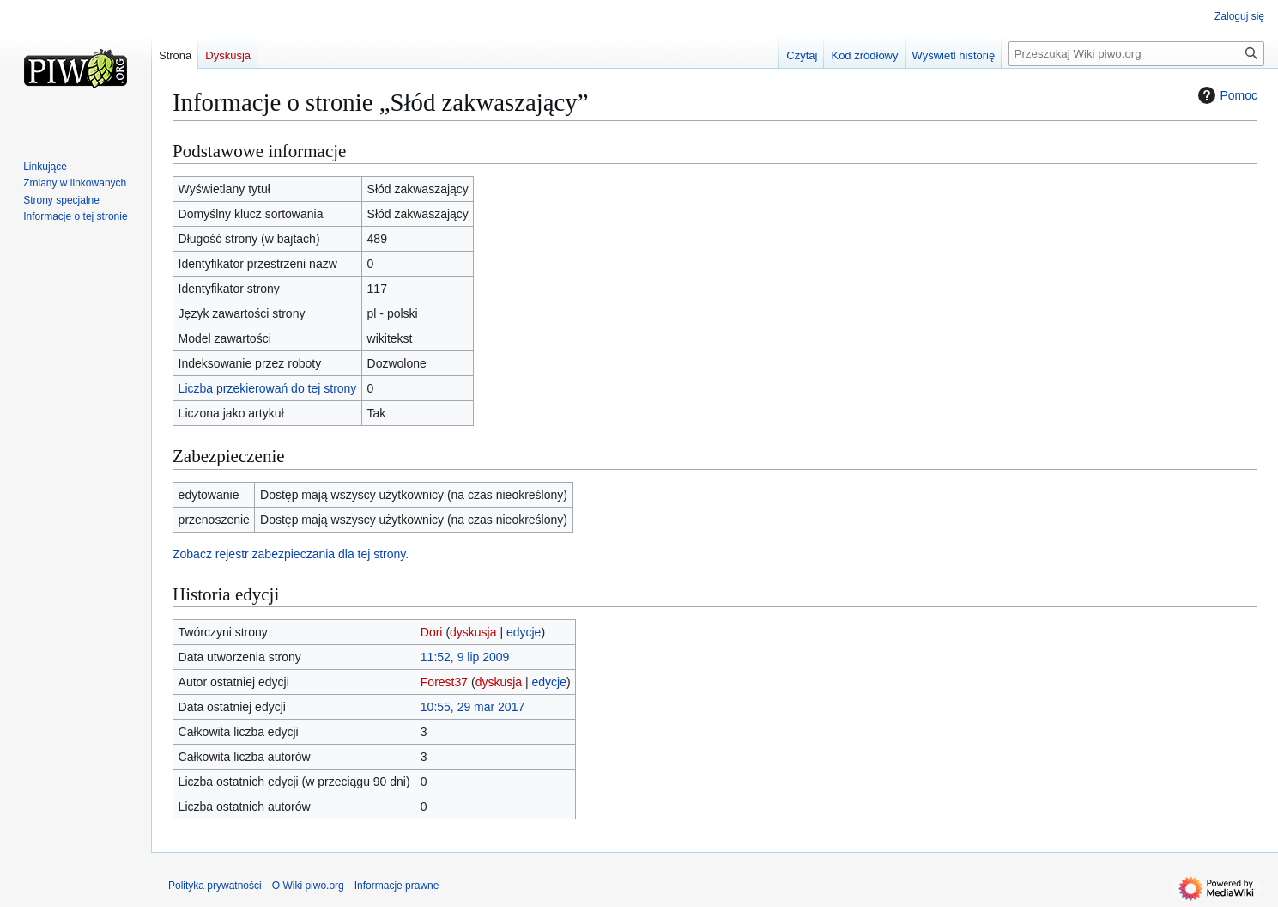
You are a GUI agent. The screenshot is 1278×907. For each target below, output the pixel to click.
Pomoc (1225, 95)
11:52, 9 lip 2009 (465, 657)
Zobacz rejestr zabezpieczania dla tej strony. (291, 554)
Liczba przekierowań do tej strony (268, 388)
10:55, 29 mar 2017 (472, 707)
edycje (523, 632)
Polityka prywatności (215, 886)
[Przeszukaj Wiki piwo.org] (1136, 53)
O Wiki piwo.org (308, 886)
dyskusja (473, 632)
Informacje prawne (396, 886)
